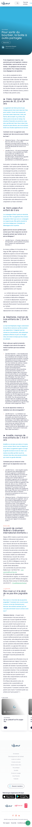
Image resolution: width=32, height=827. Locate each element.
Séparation (6, 42)
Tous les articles (25, 3)
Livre (5, 727)
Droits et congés (16, 773)
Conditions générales (23, 823)
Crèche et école (16, 762)
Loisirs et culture (16, 759)
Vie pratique (16, 767)
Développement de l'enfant (16, 756)
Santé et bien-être (16, 765)
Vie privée (13, 823)
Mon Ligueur (6, 823)
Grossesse (16, 753)
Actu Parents (16, 776)
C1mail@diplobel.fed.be (19, 583)
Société (16, 770)
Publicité (16, 779)
